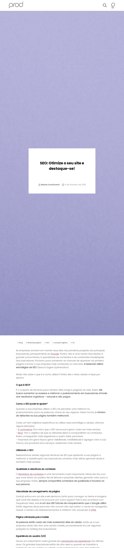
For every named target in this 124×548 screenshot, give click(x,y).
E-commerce (25, 429)
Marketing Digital (34, 343)
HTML (93, 509)
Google (55, 353)
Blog (21, 343)
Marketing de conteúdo (31, 474)
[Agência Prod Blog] (16, 5)
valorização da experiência (76, 541)
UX (73, 343)
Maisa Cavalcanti (50, 184)
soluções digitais (60, 343)
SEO (47, 343)
